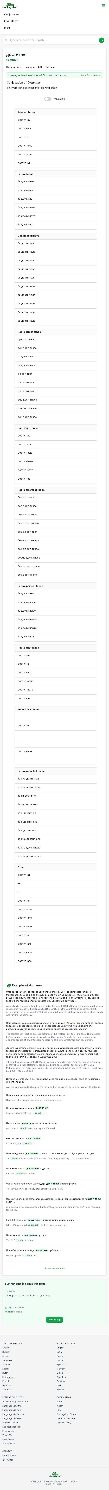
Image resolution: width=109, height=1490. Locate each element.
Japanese (7, 1360)
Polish (60, 1385)
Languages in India (11, 1410)
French (5, 1381)
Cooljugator (11, 1295)
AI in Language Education (15, 1401)
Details (50, 67)
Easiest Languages (12, 1426)
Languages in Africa (12, 1406)
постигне (13, 1311)
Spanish (6, 1364)
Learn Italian (8, 1439)
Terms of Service (66, 1418)
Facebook (9, 1455)
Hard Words (8, 1431)
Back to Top (54, 1319)
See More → (8, 1443)
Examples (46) (33, 67)
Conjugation (12, 14)
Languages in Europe (13, 1414)
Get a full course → (90, 75)
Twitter (7, 1460)
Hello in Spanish (10, 1422)
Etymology (11, 21)
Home (60, 1401)
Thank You (7, 1435)
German (6, 1385)
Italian (60, 1360)
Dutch (5, 1373)
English (6, 1368)
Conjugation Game (66, 1414)
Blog (7, 27)
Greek (5, 1347)
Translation (59, 98)
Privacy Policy (64, 1422)
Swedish (61, 1377)
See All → (7, 1389)
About (60, 1406)
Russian (6, 1352)
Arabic (5, 1356)
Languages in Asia (11, 1418)
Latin (59, 1352)
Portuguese (8, 1377)
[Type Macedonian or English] (54, 40)
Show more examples (54, 1268)
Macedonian (28, 1295)
